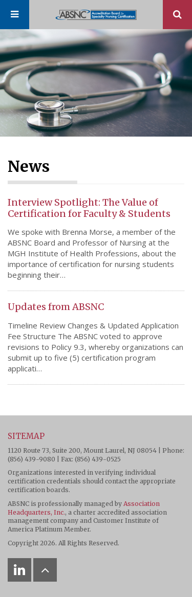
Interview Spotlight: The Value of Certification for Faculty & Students (89, 207)
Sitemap (26, 436)
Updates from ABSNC (56, 307)
